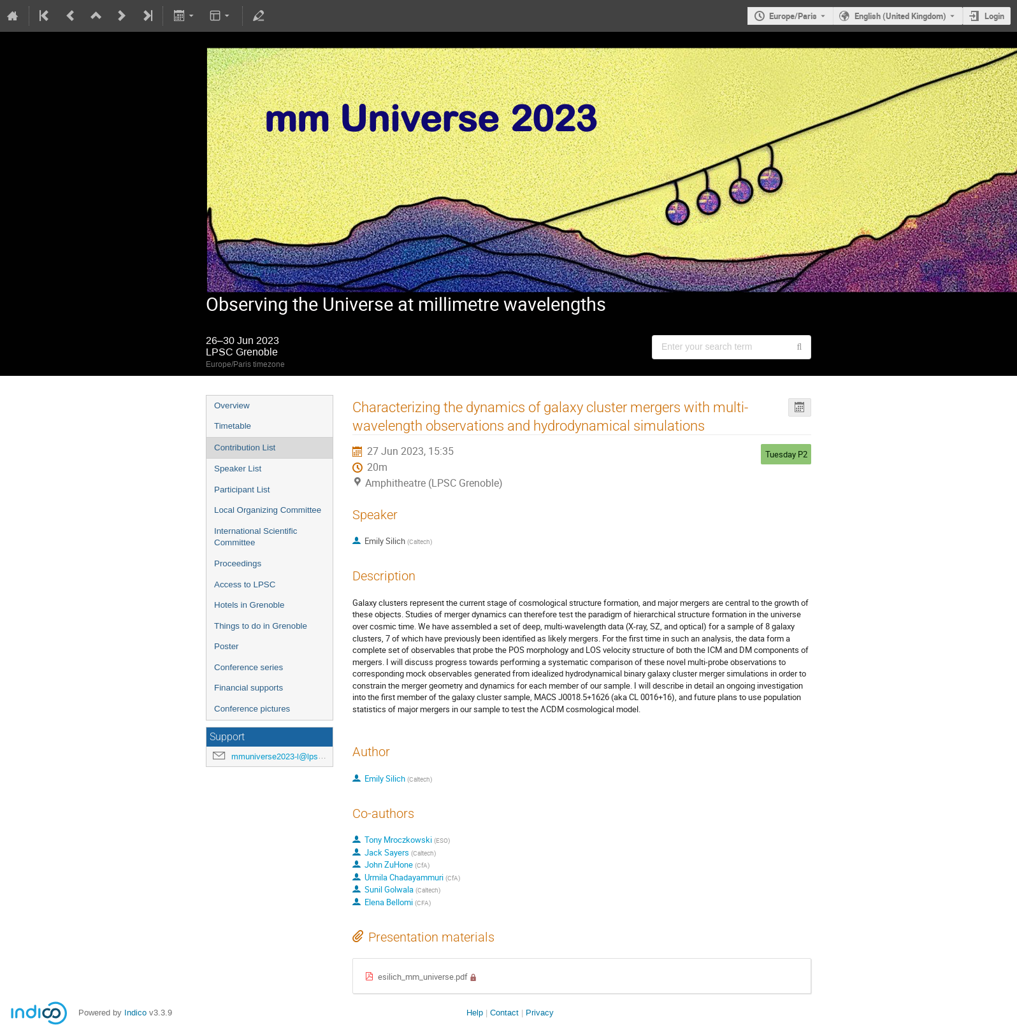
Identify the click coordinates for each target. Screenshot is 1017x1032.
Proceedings (237, 563)
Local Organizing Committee (267, 510)
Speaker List (237, 468)
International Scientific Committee (255, 537)
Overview (232, 405)
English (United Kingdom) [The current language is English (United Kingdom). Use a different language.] (900, 16)
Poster (226, 646)
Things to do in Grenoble (260, 626)
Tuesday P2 (786, 454)
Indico (135, 1012)
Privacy (540, 1012)
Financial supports (248, 687)
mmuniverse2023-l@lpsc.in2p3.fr (291, 756)
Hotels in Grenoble (249, 605)
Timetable (232, 426)
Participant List (242, 489)
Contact (504, 1012)
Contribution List (244, 447)
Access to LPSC (244, 584)
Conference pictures (252, 708)
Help (474, 1012)
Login (994, 16)
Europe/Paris (793, 16)
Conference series (248, 667)
